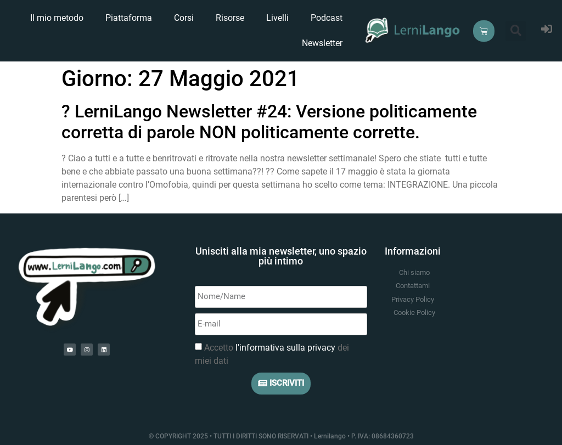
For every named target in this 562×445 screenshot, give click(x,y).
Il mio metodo (56, 18)
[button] (515, 31)
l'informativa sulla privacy (285, 347)
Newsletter (322, 43)
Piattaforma (128, 18)
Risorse (230, 18)
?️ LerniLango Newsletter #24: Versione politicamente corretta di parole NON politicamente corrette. (269, 122)
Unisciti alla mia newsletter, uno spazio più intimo (281, 256)
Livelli (277, 18)
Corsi (184, 18)
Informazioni (413, 251)
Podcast (326, 18)
